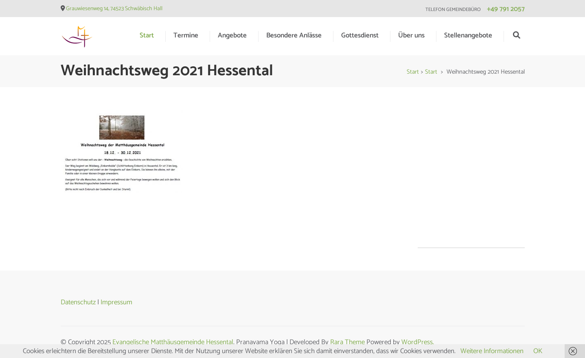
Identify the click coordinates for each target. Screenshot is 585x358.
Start (147, 35)
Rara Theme (347, 342)
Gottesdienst (360, 35)
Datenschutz (78, 302)
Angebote (232, 35)
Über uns (411, 35)
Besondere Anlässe (294, 35)
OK (537, 351)
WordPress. (417, 342)
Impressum (116, 302)
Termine (185, 35)
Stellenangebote (468, 35)
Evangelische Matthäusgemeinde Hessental (172, 342)
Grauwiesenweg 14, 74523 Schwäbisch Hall (114, 8)
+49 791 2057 (506, 9)
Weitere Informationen (492, 351)
